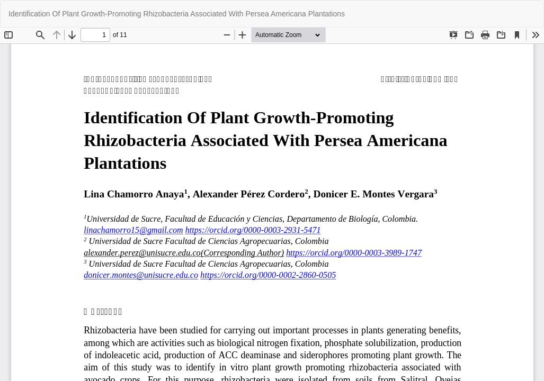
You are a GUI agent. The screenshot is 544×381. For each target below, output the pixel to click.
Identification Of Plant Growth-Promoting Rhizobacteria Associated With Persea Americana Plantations (176, 14)
